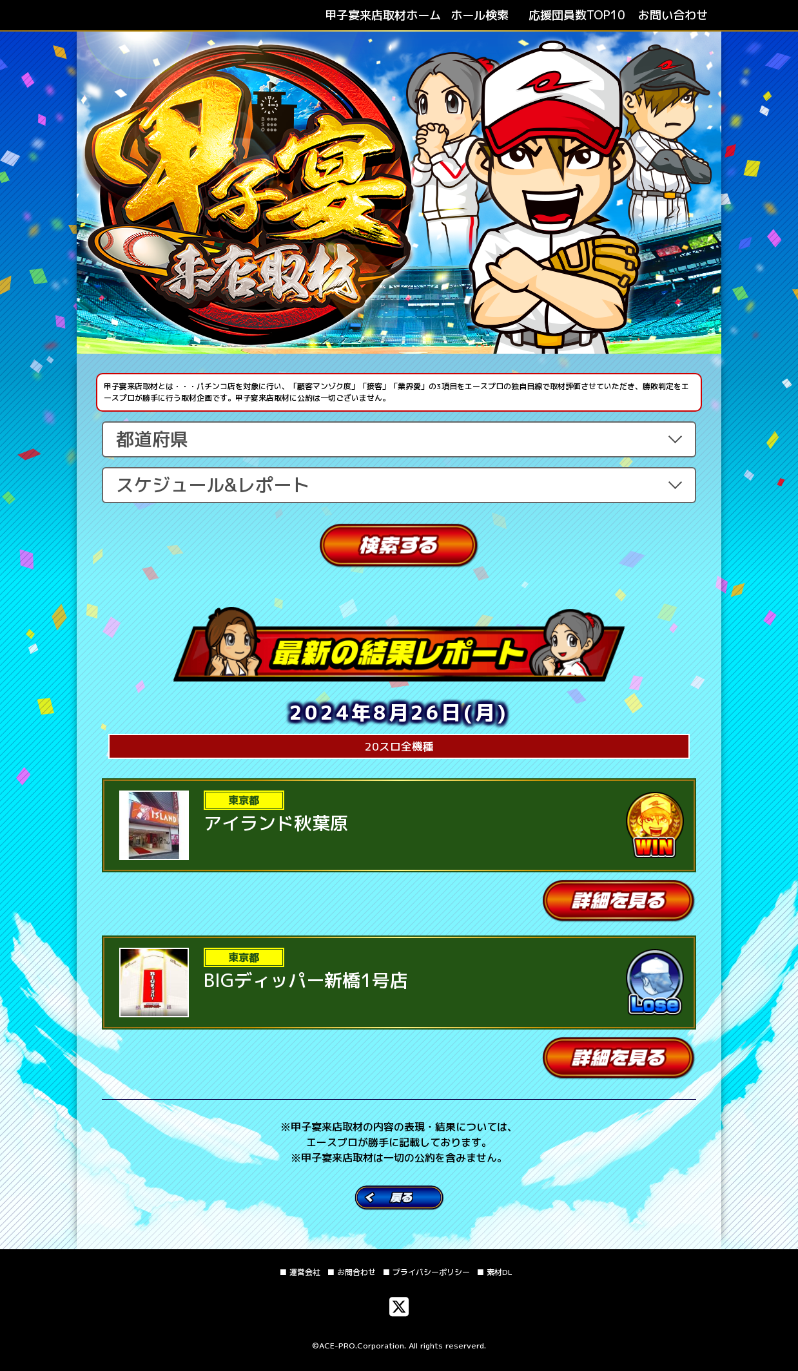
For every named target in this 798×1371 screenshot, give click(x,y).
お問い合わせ (673, 15)
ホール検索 (480, 15)
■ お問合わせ (351, 1272)
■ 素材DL (494, 1272)
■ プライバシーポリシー (426, 1272)
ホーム (383, 15)
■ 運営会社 (299, 1272)
